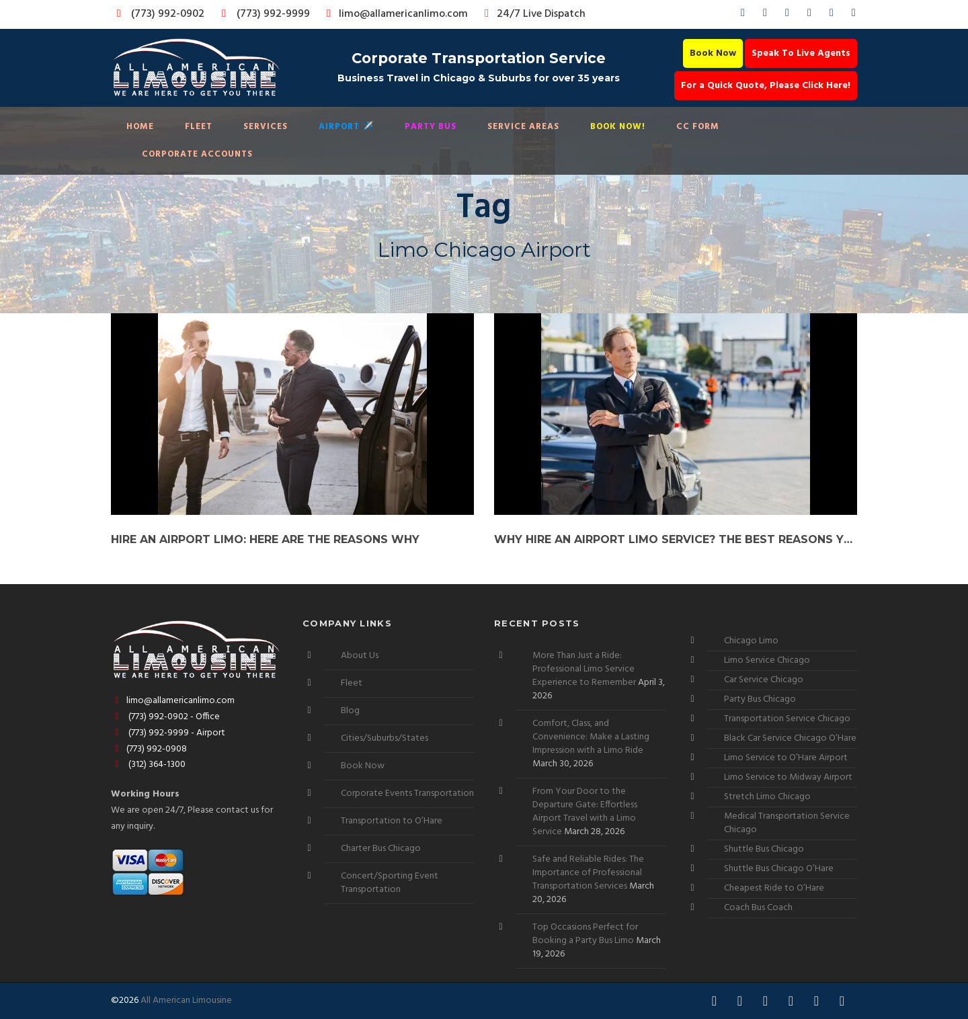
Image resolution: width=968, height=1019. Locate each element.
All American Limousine (186, 1000)
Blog (350, 711)
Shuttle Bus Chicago (764, 849)
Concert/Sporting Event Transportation (389, 882)
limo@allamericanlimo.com (395, 14)
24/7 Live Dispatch (533, 14)
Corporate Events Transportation (407, 793)
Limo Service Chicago (767, 660)
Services (265, 127)
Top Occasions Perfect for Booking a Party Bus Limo (585, 934)
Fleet (198, 127)
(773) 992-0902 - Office (165, 717)
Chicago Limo (751, 641)
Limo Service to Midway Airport (788, 777)
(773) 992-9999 (262, 14)
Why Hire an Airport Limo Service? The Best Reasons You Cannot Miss (675, 539)
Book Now (713, 53)
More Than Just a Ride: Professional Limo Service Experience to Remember (584, 669)
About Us (359, 655)
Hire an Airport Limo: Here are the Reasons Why (265, 539)
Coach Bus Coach (758, 907)
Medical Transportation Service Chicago (787, 823)
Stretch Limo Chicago (767, 797)
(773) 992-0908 (149, 749)
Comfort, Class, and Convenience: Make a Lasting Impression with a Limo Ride (590, 737)
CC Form (697, 127)
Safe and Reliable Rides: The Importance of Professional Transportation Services (588, 873)
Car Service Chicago (763, 680)
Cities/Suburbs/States (384, 738)
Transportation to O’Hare (391, 821)
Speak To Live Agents (801, 53)
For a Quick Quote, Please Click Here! (765, 85)
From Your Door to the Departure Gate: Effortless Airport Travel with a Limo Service (584, 812)
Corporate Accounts (197, 154)
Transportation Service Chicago (787, 719)
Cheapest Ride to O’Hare (774, 888)
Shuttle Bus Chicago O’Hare (779, 869)
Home (140, 127)
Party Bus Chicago (760, 699)
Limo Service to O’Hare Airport (786, 758)
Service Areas (523, 127)
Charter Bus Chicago (381, 848)
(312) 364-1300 (148, 764)
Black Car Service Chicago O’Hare (790, 738)
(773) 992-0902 (158, 14)
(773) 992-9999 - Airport (168, 733)
